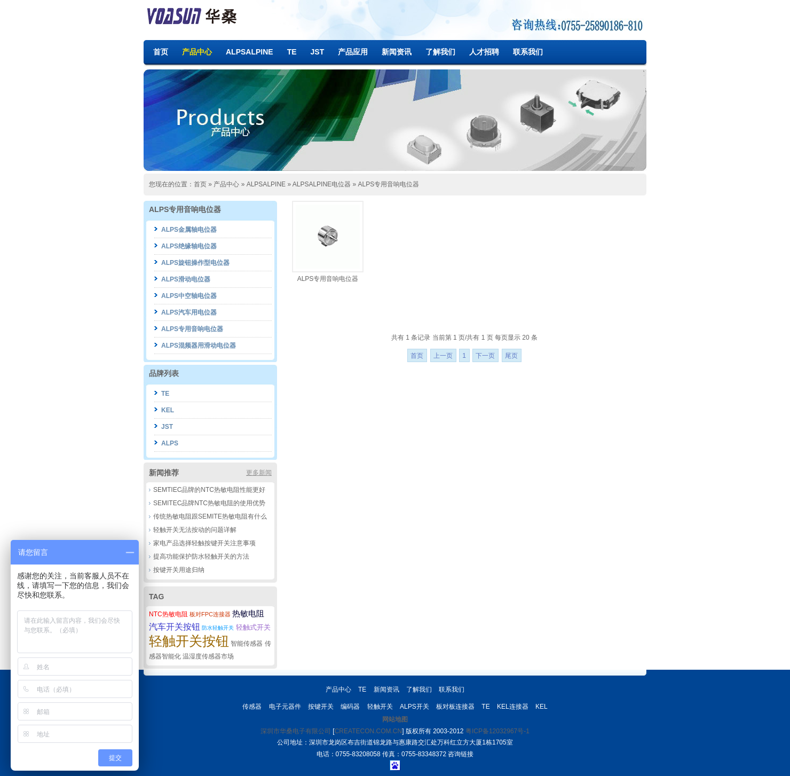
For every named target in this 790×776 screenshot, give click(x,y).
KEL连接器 (512, 706)
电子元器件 (285, 706)
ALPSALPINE (249, 52)
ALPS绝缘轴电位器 (189, 246)
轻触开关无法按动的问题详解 (194, 530)
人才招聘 (484, 52)
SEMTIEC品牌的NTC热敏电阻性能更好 (209, 489)
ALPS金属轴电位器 (189, 229)
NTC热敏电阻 (168, 614)
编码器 (350, 706)
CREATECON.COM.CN (368, 731)
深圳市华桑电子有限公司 (295, 731)
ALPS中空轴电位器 (189, 296)
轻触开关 (380, 706)
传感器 (252, 706)
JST (318, 52)
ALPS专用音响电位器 (388, 184)
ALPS (169, 443)
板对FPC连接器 (210, 614)
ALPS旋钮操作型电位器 (195, 262)
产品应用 (353, 52)
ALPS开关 (414, 706)
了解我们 (440, 52)
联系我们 (528, 52)
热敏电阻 (248, 613)
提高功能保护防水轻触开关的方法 (201, 556)
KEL (167, 410)
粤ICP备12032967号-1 (497, 731)
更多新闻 (259, 472)
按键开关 (321, 706)
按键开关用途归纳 (178, 570)
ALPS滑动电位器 (185, 279)
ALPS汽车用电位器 (189, 312)
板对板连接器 (455, 706)
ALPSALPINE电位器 (322, 184)
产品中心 (197, 52)
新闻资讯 (397, 52)
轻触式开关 (253, 627)
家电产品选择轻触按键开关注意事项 (204, 543)
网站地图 (395, 719)
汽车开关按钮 (174, 626)
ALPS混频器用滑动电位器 (198, 345)
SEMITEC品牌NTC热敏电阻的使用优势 (209, 503)
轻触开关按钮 (189, 640)
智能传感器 (247, 643)
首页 (160, 52)
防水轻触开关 (218, 628)
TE (292, 52)
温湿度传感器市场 (208, 656)
